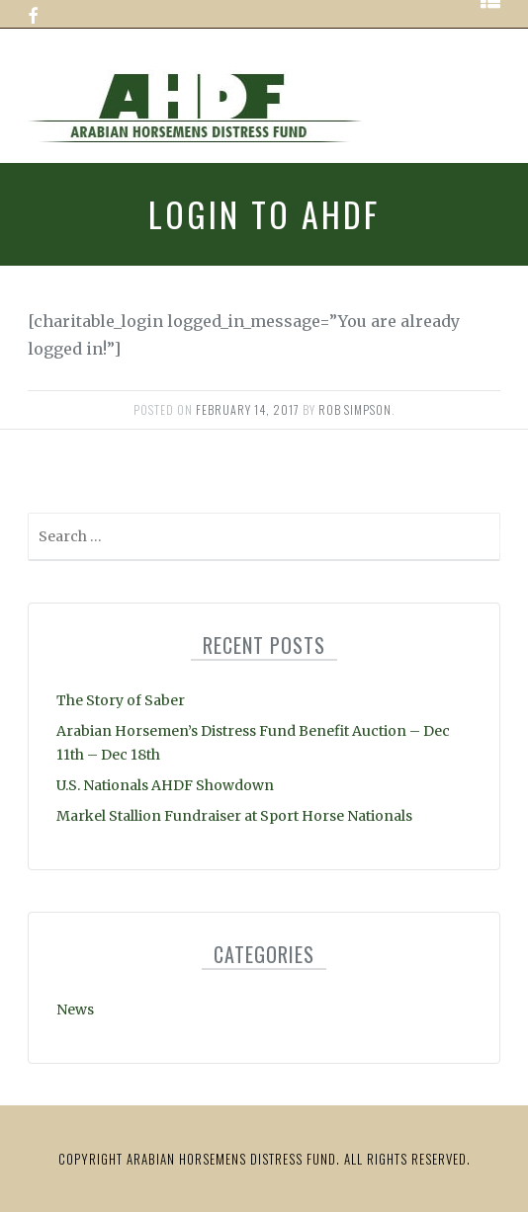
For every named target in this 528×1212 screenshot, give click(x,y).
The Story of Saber (120, 700)
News (75, 1009)
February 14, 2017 (248, 409)
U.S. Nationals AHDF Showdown (165, 785)
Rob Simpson (355, 409)
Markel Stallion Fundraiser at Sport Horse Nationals (234, 816)
